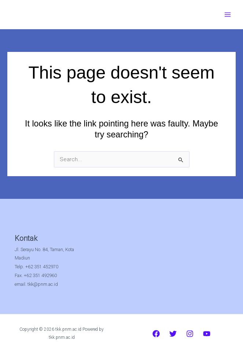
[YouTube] (206, 333)
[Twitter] (173, 333)
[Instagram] (190, 333)
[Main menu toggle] (228, 14)
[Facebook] (156, 333)
